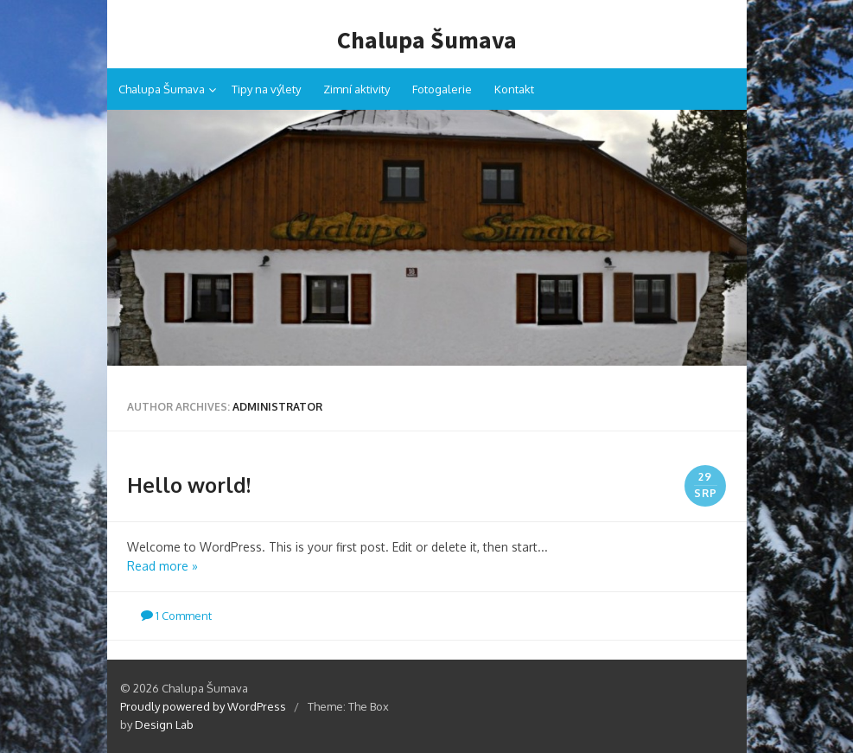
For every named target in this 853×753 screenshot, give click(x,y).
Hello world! (189, 484)
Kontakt (514, 89)
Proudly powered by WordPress (203, 706)
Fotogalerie (442, 89)
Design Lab (164, 724)
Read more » (162, 565)
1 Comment (176, 615)
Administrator (277, 406)
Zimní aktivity (356, 89)
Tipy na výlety (266, 89)
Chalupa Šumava (427, 40)
